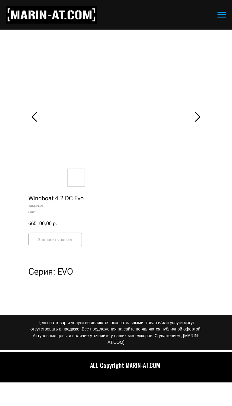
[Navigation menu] (222, 15)
